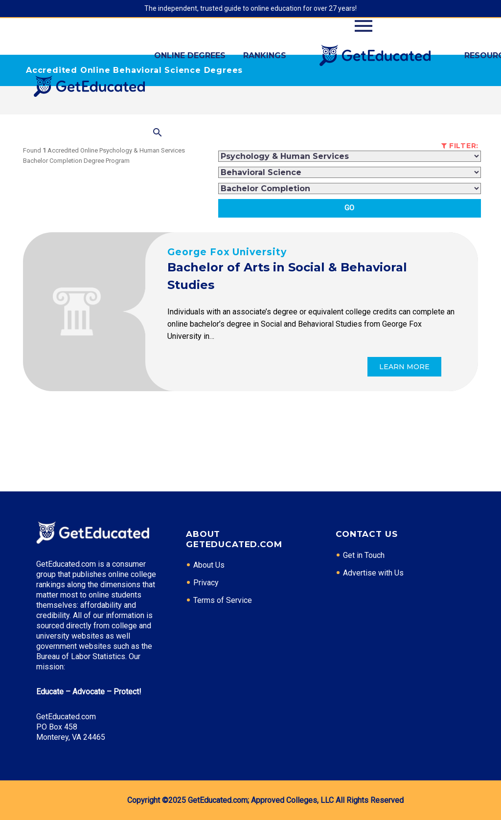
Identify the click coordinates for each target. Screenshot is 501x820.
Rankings (264, 55)
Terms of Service (222, 600)
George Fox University (227, 252)
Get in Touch (364, 555)
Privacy (206, 582)
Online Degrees (190, 55)
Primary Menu (363, 26)
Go (349, 207)
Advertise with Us (373, 572)
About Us (209, 565)
